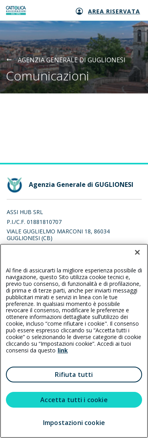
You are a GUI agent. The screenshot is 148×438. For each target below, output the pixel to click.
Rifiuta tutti (74, 374)
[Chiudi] (137, 252)
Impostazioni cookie (74, 422)
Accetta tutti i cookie (74, 399)
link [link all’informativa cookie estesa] (63, 350)
